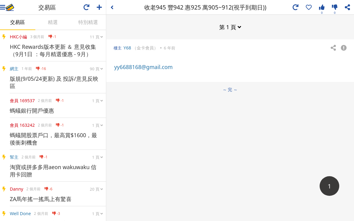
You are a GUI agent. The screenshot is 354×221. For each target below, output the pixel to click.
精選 (53, 22)
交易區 (17, 22)
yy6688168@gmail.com (143, 67)
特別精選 (88, 22)
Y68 (127, 48)
